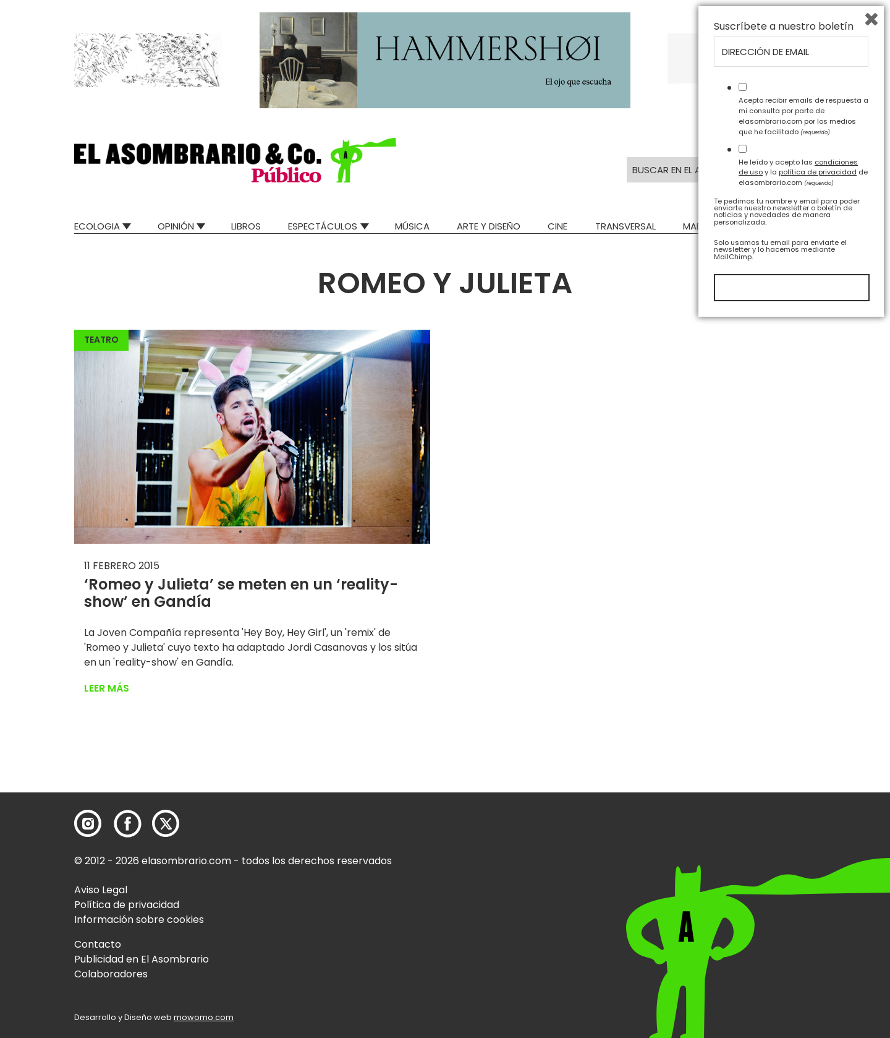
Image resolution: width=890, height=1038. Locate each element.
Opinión (176, 226)
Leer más (106, 688)
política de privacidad (818, 887)
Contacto (97, 944)
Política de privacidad (126, 905)
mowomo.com (204, 1017)
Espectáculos (322, 226)
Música (412, 226)
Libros (246, 226)
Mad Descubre (716, 226)
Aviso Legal (100, 890)
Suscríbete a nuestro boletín (784, 742)
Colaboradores (111, 974)
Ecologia (97, 226)
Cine (557, 226)
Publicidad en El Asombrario (141, 959)
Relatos (797, 226)
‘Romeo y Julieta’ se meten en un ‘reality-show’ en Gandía (241, 593)
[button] (235, 160)
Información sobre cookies (139, 919)
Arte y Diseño (488, 226)
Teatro (101, 339)
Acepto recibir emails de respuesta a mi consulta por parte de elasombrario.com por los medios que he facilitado (803, 830)
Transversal (625, 226)
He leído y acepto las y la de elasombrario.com (803, 887)
